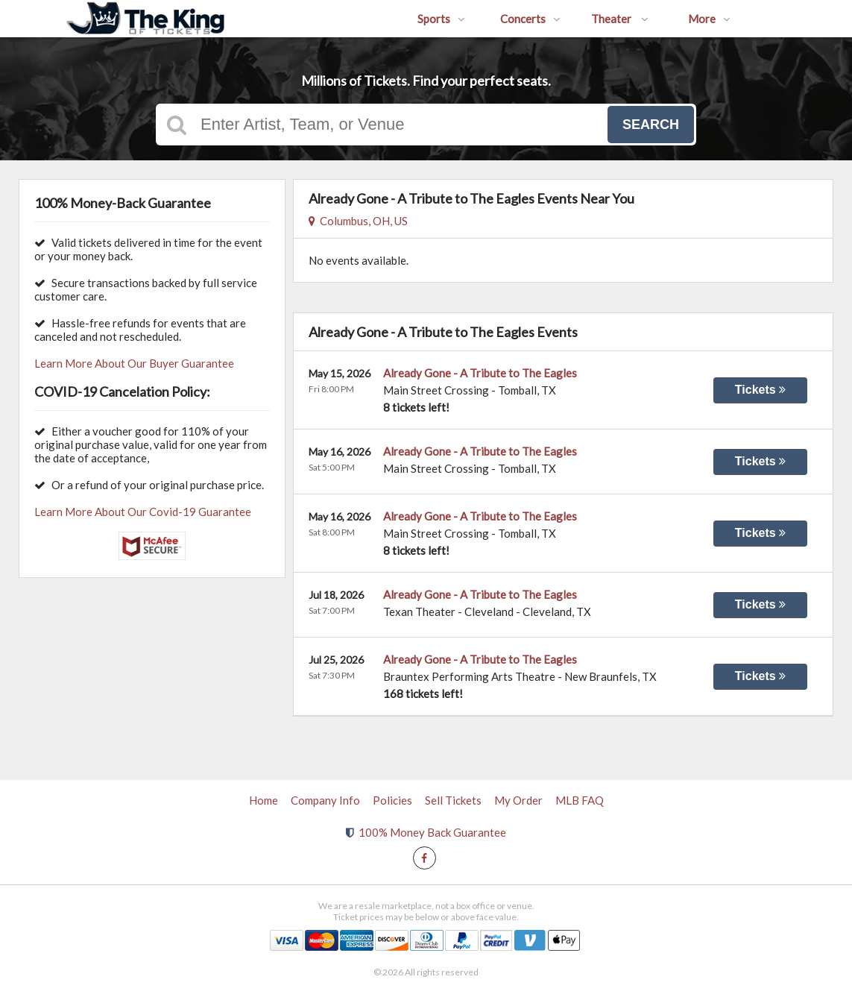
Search (650, 124)
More (709, 18)
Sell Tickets (453, 800)
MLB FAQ (579, 800)
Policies (392, 800)
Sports (441, 18)
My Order (518, 800)
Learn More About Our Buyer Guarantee (134, 363)
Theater (620, 18)
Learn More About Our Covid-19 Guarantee (142, 511)
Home (263, 800)
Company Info (325, 800)
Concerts (530, 18)
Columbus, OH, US (358, 220)
